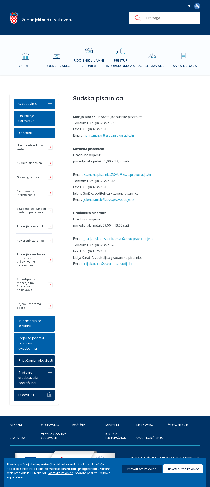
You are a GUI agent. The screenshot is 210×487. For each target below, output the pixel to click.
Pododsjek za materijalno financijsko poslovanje (26, 279)
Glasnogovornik (28, 172)
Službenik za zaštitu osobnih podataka (31, 205)
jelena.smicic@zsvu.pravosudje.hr (108, 194)
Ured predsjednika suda (30, 142)
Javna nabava (184, 60)
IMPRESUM (112, 420)
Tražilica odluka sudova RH (53, 431)
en (187, 6)
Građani (16, 420)
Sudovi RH (26, 389)
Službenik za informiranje (26, 187)
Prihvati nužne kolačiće (183, 469)
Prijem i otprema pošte (29, 300)
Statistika (17, 432)
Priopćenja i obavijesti (35, 355)
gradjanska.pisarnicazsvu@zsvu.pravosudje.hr (118, 233)
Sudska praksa (57, 60)
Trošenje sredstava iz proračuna (28, 372)
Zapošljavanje (152, 60)
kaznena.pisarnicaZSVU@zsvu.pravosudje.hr (117, 169)
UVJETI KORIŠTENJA (149, 432)
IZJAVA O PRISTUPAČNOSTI (116, 431)
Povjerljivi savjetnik (30, 221)
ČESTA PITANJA (178, 420)
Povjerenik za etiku (30, 235)
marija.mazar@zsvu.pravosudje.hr (108, 130)
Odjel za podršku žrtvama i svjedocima (31, 337)
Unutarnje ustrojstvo (26, 113)
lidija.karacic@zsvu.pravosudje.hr (108, 258)
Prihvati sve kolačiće (141, 469)
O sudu (25, 60)
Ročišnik (78, 420)
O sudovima (27, 98)
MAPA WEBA (144, 420)
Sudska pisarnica (29, 158)
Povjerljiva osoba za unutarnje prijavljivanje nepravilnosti (31, 254)
